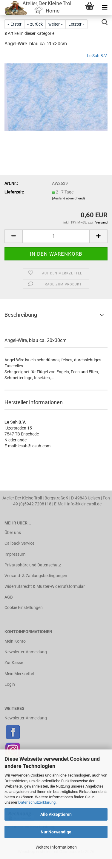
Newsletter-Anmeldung (25, 651)
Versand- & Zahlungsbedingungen (35, 575)
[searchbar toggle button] (104, 22)
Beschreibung (20, 315)
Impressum (14, 554)
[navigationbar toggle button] (104, 7)
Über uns (12, 532)
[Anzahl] (56, 236)
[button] (13, 236)
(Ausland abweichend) (68, 198)
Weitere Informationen (56, 847)
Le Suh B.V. (97, 55)
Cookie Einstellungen (23, 607)
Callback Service (19, 543)
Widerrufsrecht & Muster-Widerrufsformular (44, 586)
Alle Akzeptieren (56, 814)
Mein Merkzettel (19, 673)
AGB (8, 597)
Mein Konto (15, 641)
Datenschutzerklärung (37, 802)
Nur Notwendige (56, 832)
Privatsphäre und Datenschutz (32, 565)
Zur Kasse (13, 662)
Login (9, 684)
